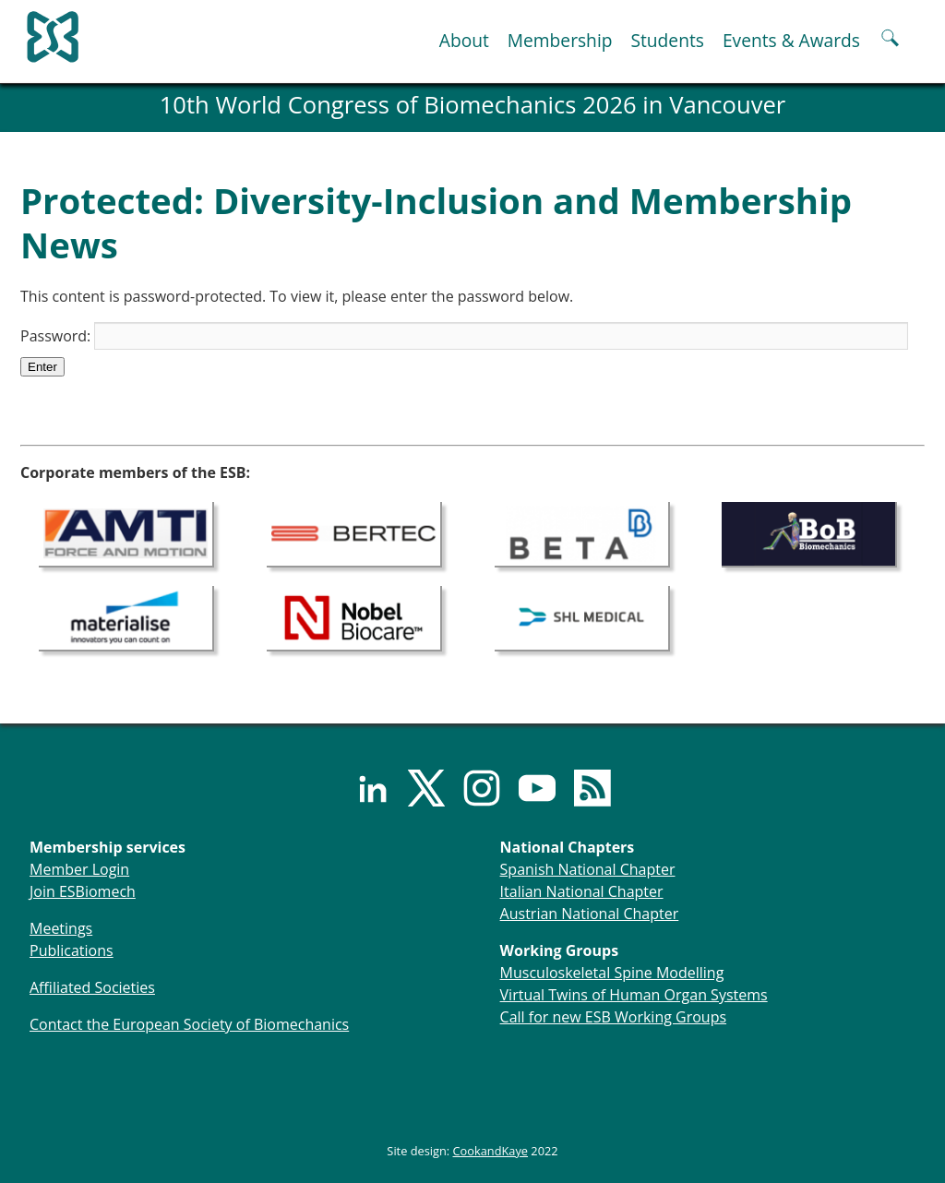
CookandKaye (491, 1150)
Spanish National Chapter (588, 869)
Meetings (61, 928)
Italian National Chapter (582, 891)
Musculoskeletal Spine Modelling (612, 972)
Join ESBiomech (83, 891)
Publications (72, 950)
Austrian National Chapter (589, 913)
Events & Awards (791, 40)
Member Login (79, 869)
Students (666, 40)
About (464, 40)
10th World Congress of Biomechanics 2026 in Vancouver (473, 105)
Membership (560, 40)
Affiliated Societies (92, 987)
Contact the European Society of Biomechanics (189, 1024)
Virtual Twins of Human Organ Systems (634, 995)
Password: (464, 336)
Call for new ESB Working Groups (613, 1017)
